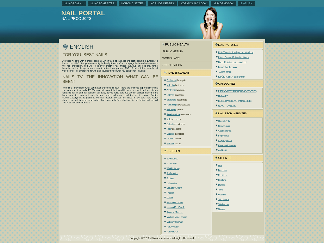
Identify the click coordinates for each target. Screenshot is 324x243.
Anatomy (170, 178)
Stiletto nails (171, 99)
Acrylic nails (171, 90)
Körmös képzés (162, 3)
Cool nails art (171, 80)
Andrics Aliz (222, 150)
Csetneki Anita (224, 121)
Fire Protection (172, 173)
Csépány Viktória (225, 140)
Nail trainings (172, 104)
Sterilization (172, 65)
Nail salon (170, 143)
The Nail (170, 197)
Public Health (172, 51)
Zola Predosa (223, 204)
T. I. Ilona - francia (224, 72)
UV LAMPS (223, 96)
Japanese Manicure (175, 212)
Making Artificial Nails (175, 222)
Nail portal (83, 13)
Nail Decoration (173, 226)
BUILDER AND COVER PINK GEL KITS (234, 101)
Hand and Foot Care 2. (176, 207)
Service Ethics (172, 158)
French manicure (173, 114)
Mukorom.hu (73, 3)
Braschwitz (222, 170)
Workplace (171, 58)
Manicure (170, 134)
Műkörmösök (224, 3)
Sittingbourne (223, 199)
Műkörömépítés (102, 3)
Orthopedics (171, 183)
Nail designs (171, 109)
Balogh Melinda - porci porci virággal (232, 62)
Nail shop (170, 95)
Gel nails (170, 124)
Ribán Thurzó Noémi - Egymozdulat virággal (235, 52)
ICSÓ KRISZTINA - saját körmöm (231, 76)
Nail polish (171, 85)
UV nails (170, 138)
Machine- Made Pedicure (177, 217)
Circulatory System (174, 188)
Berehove (222, 180)
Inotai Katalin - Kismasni (227, 67)
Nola (220, 165)
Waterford (222, 194)
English (246, 3)
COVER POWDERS (227, 106)
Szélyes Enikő (224, 126)
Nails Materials (172, 231)
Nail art (169, 119)
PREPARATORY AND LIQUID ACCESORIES (237, 91)
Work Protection (173, 168)
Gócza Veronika (224, 130)
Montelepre (223, 175)
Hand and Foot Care (175, 202)
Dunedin (221, 185)
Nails (168, 129)
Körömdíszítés (132, 3)
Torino (220, 189)
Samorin (221, 209)
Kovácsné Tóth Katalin (227, 145)
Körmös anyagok (194, 3)
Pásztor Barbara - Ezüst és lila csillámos (233, 57)
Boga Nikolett (223, 135)
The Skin (170, 193)
